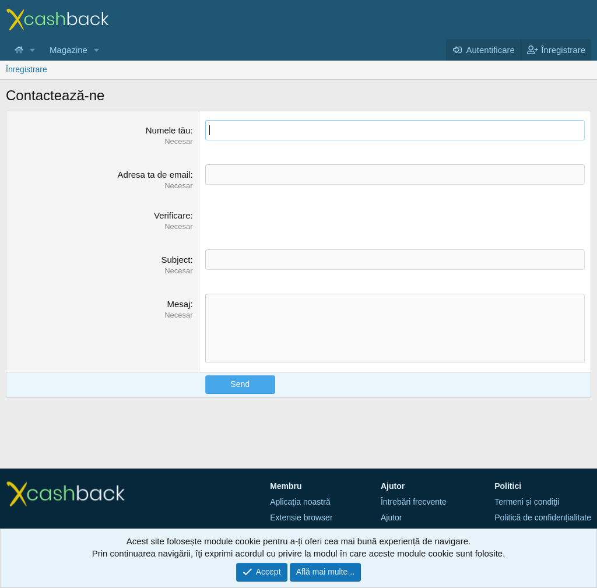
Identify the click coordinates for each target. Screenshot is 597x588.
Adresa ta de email (153, 174)
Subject (175, 260)
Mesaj (178, 304)
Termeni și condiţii (526, 501)
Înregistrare (26, 69)
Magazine (68, 50)
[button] (32, 50)
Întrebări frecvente (414, 501)
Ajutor (391, 517)
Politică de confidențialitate (542, 517)
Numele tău (168, 130)
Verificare (172, 215)
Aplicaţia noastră (300, 501)
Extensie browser (301, 517)
